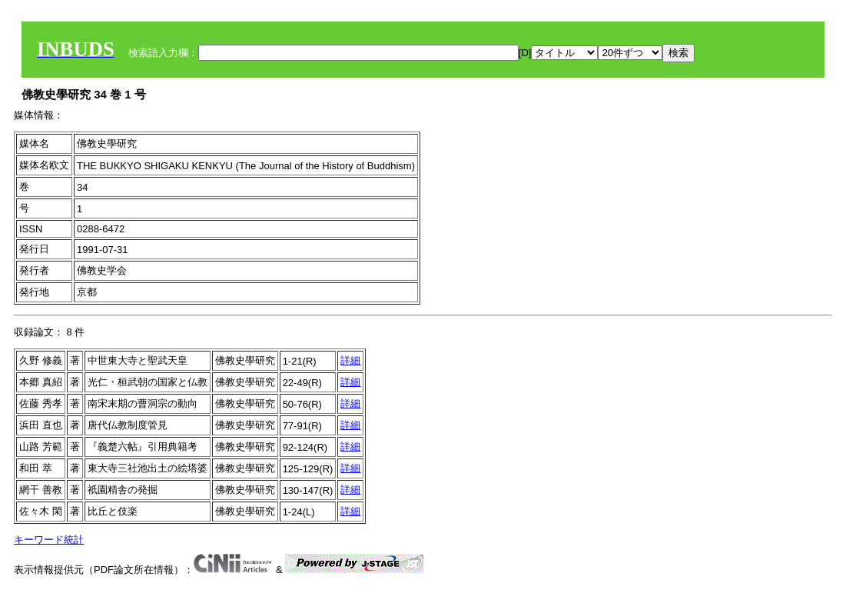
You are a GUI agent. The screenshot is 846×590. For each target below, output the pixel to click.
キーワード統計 (49, 539)
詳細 (350, 360)
